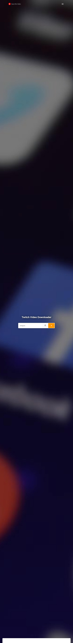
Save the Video (14, 4)
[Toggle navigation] (63, 4)
